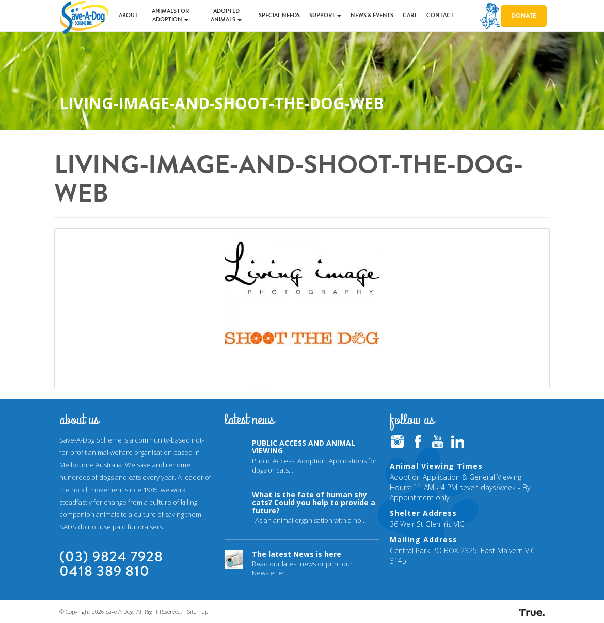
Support (325, 15)
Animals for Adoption (170, 15)
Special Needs (279, 15)
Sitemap (197, 611)
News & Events (372, 15)
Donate (523, 15)
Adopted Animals (226, 15)
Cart (410, 15)
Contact (440, 15)
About (128, 15)
